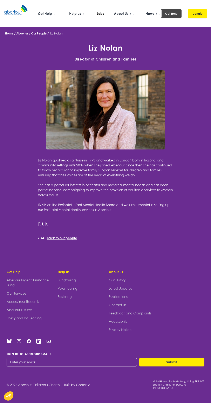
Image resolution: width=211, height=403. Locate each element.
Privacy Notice (120, 330)
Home (9, 33)
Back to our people (57, 238)
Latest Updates (120, 288)
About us (22, 33)
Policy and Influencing (24, 318)
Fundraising (67, 280)
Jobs (100, 14)
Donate (197, 13)
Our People (39, 33)
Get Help (171, 13)
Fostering (65, 297)
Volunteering (67, 288)
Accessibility (118, 321)
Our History (117, 280)
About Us (116, 272)
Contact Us (117, 305)
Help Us (63, 272)
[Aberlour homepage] (16, 13)
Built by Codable (77, 385)
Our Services (16, 293)
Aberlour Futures (19, 310)
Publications (118, 297)
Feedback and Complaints (130, 313)
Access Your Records (23, 302)
